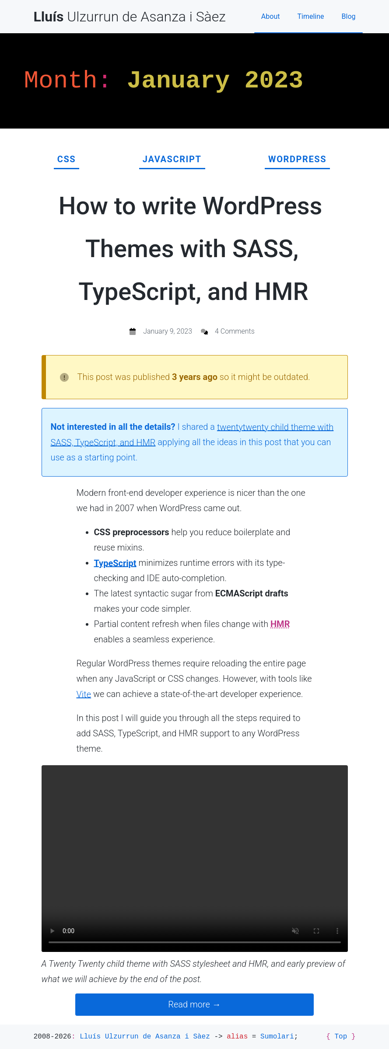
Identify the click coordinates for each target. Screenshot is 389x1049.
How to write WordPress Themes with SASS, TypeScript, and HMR (190, 249)
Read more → (194, 1004)
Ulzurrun (130, 16)
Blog (349, 16)
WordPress (297, 159)
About (270, 16)
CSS (66, 159)
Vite (84, 694)
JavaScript (172, 159)
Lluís (145, 1037)
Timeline (310, 16)
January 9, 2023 (167, 331)
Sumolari (277, 1037)
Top (340, 1037)
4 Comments (235, 331)
